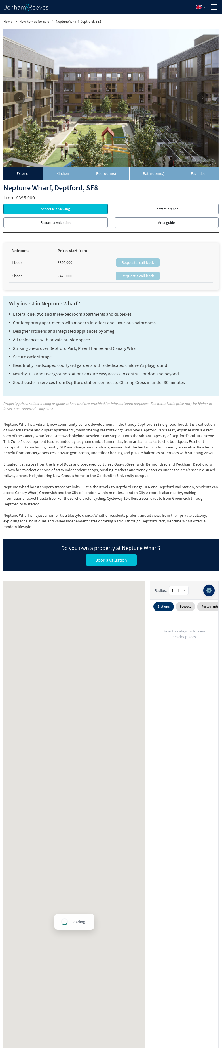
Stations (164, 606)
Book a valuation (111, 560)
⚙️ (209, 590)
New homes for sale (34, 21)
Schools (185, 606)
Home (7, 21)
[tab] (23, 173)
